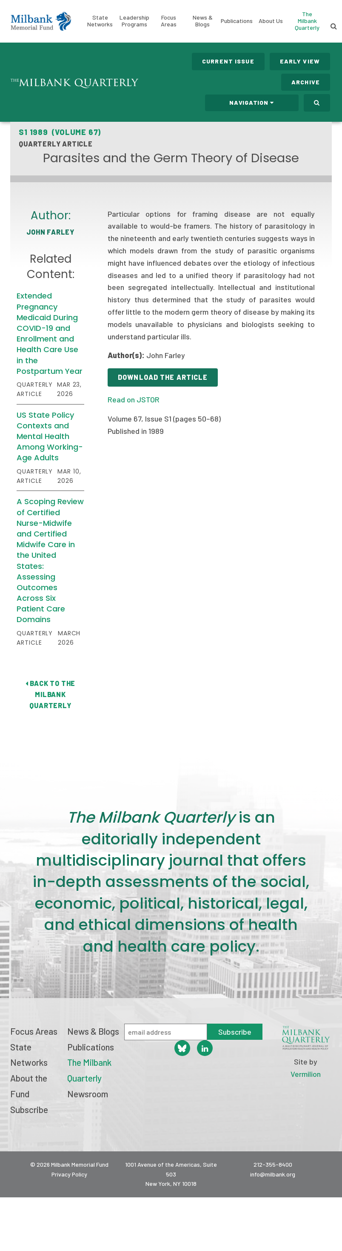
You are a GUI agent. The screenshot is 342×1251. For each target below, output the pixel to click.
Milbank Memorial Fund (41, 21)
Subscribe (29, 1109)
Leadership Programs (134, 21)
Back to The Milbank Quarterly (50, 694)
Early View (300, 61)
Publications (237, 20)
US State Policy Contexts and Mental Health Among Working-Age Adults (50, 436)
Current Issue (228, 61)
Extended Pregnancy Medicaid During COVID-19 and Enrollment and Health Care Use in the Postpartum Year (50, 333)
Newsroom (87, 1093)
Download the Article (163, 377)
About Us (271, 20)
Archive (305, 82)
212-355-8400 (273, 1164)
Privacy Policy (69, 1174)
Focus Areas (169, 21)
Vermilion (306, 1074)
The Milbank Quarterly (307, 20)
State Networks (100, 21)
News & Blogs (203, 21)
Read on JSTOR (134, 399)
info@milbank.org (272, 1174)
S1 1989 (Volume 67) (60, 132)
